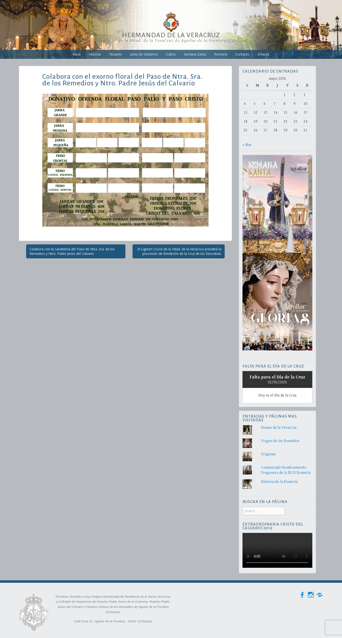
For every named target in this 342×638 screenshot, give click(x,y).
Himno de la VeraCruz (279, 427)
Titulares (115, 54)
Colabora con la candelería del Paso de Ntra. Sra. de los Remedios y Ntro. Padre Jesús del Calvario (72, 251)
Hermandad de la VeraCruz (171, 35)
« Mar (247, 145)
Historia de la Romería (279, 482)
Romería (220, 54)
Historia (95, 54)
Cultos (171, 54)
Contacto (242, 54)
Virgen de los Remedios (280, 441)
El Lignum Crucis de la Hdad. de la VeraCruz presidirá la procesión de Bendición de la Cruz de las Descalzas (179, 251)
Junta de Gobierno (144, 54)
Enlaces (263, 54)
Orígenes (268, 454)
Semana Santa (195, 54)
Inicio (77, 54)
